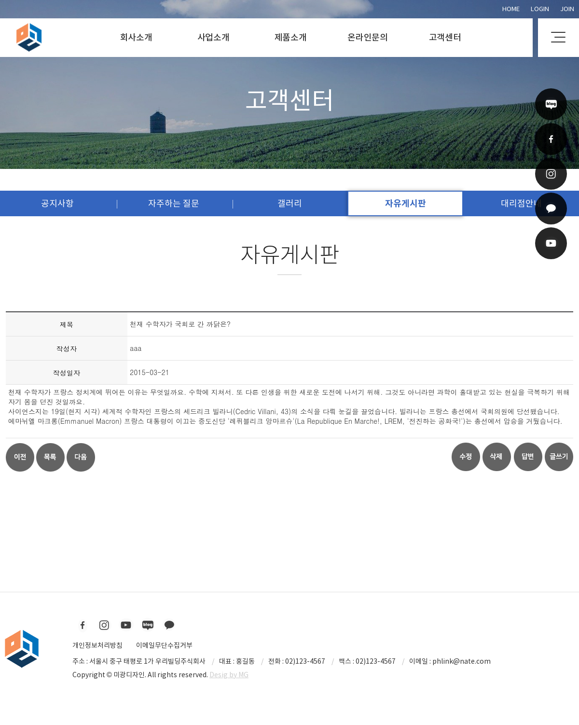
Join (567, 9)
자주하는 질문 (173, 203)
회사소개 (136, 37)
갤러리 (289, 203)
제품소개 (291, 37)
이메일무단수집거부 (164, 645)
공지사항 (57, 203)
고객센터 (445, 37)
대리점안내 (521, 203)
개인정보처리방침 (97, 645)
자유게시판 (405, 203)
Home (511, 9)
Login (540, 9)
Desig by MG (228, 674)
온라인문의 (367, 37)
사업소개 (213, 37)
